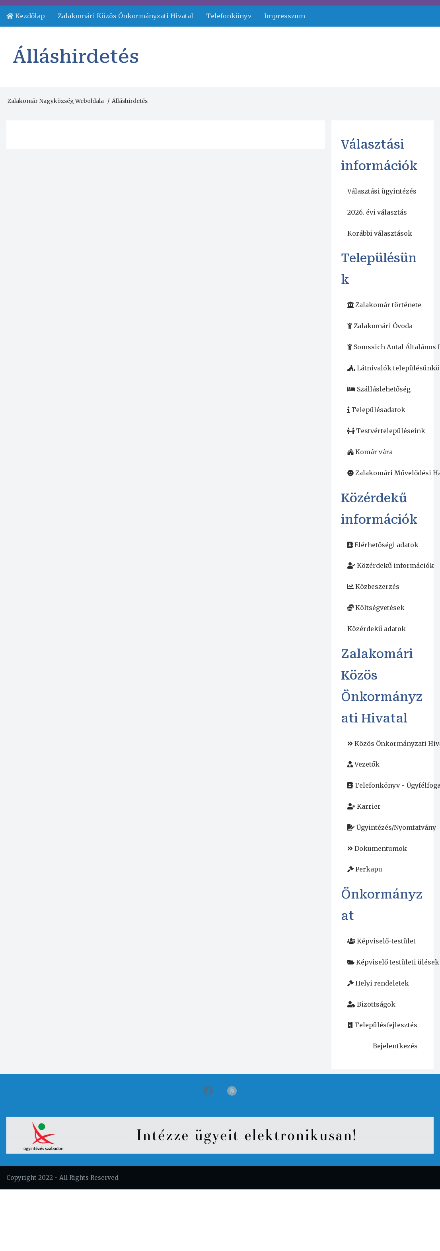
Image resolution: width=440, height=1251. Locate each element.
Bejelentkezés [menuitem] (395, 1046)
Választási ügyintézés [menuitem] (382, 191)
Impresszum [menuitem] (284, 16)
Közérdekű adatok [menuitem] (376, 629)
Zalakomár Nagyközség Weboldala (56, 101)
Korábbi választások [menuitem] (379, 233)
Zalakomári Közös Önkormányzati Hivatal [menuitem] (125, 16)
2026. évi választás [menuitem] (377, 212)
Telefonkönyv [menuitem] (228, 16)
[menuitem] (25, 16)
